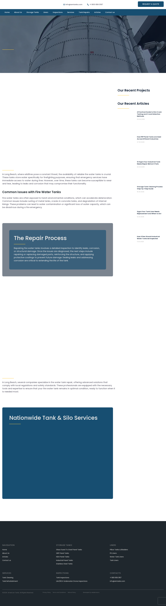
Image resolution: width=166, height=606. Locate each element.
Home (7, 12)
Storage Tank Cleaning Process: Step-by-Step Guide (149, 187)
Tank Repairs (84, 12)
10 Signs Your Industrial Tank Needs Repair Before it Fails (149, 163)
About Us (18, 12)
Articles (97, 12)
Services (70, 12)
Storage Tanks (33, 12)
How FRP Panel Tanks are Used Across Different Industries (149, 138)
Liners (45, 12)
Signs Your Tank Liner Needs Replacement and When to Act (150, 212)
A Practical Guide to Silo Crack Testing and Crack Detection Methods (150, 114)
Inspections (58, 12)
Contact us (110, 12)
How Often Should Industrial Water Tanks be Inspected (149, 237)
